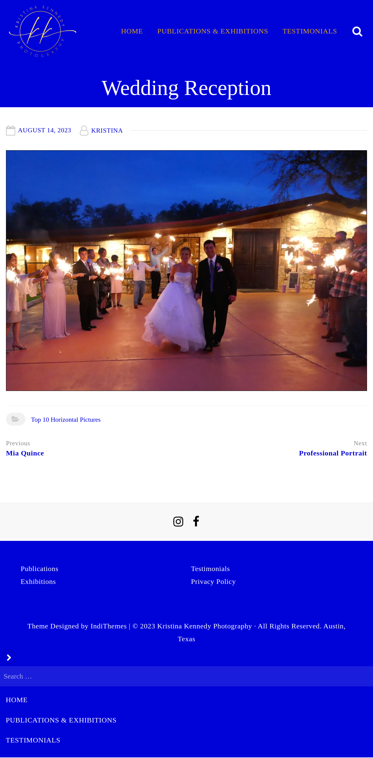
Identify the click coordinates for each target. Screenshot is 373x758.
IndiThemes (109, 626)
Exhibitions (38, 581)
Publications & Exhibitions (212, 31)
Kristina (107, 130)
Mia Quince (25, 453)
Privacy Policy (213, 581)
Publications (40, 569)
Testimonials (309, 31)
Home (132, 31)
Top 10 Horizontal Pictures (66, 419)
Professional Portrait (333, 453)
